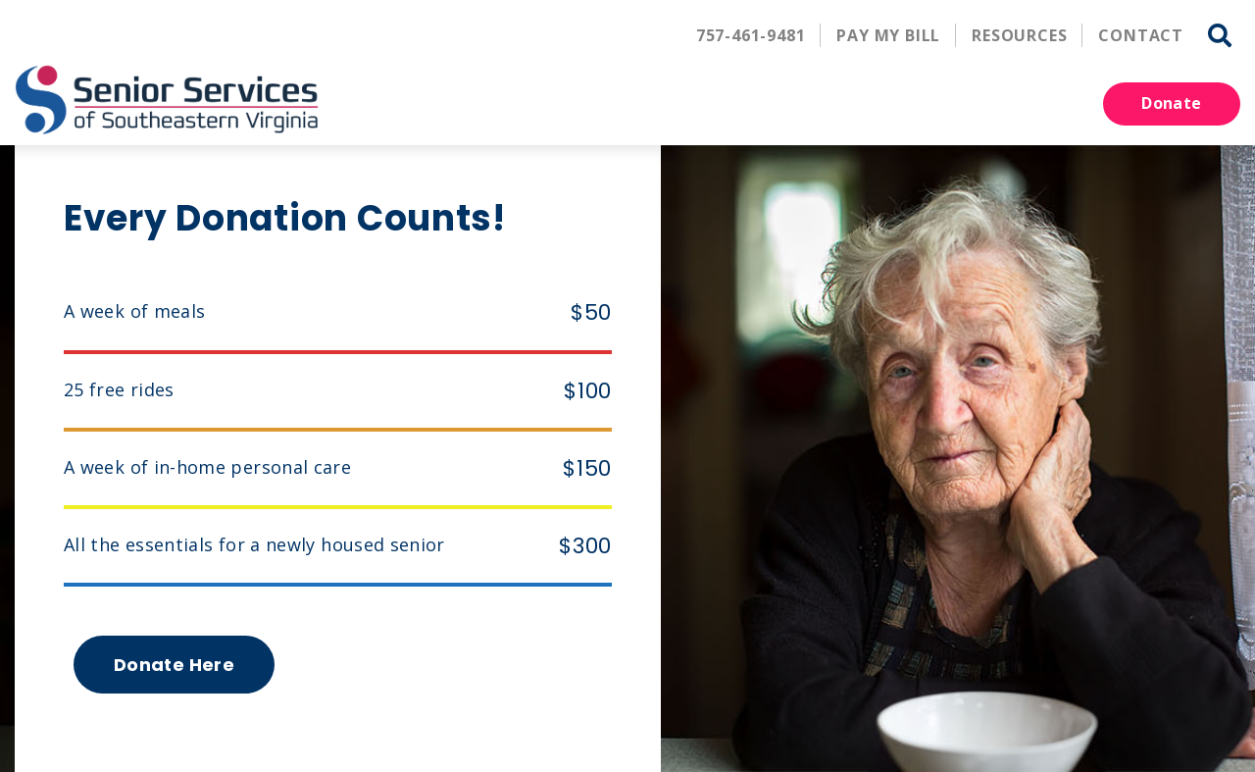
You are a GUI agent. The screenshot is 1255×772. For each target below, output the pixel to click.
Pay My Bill (888, 35)
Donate (1171, 103)
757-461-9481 (751, 35)
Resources (1019, 35)
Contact (1140, 35)
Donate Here (174, 664)
